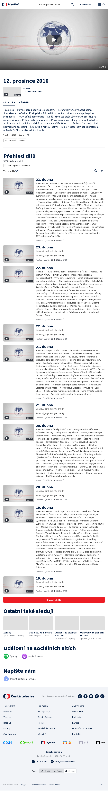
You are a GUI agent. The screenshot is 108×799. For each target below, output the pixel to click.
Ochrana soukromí (38, 793)
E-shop (6, 736)
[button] (54, 39)
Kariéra (75, 731)
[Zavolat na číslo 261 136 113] (39, 770)
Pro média (43, 714)
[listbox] (57, 779)
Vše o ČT (42, 742)
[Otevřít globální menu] (101, 4)
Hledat (71, 5)
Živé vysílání (78, 714)
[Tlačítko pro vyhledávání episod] (95, 179)
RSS (103, 793)
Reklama (7, 719)
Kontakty (76, 742)
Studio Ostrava (45, 725)
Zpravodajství (10, 149)
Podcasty (76, 725)
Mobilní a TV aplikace (82, 736)
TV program (9, 714)
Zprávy (22, 149)
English (24, 793)
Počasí (41, 731)
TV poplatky (44, 719)
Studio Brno (78, 719)
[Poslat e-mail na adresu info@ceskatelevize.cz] (63, 770)
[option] (46, 779)
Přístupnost (55, 793)
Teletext (7, 725)
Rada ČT (7, 731)
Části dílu (24, 111)
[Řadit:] (102, 179)
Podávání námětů (46, 736)
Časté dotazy (9, 742)
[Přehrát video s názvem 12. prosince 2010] (54, 40)
